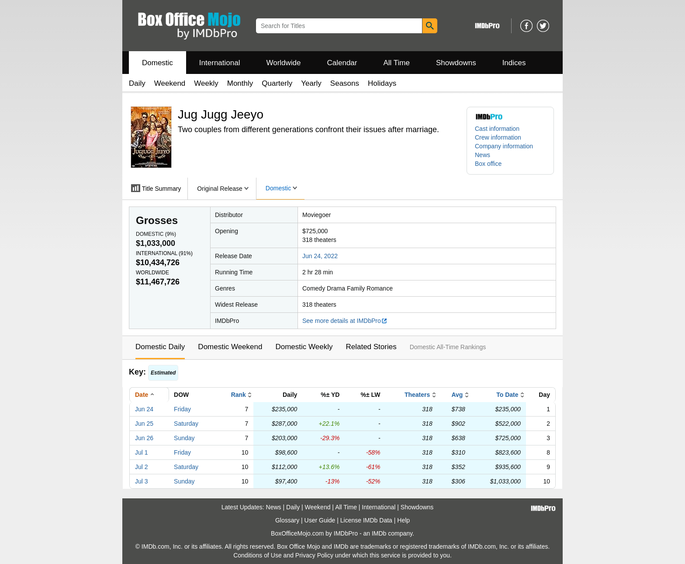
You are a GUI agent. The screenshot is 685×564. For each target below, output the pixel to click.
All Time (397, 63)
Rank (238, 394)
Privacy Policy (314, 555)
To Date (507, 394)
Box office (488, 163)
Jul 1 (141, 452)
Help (403, 520)
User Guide (320, 520)
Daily (137, 83)
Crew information (498, 137)
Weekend (170, 83)
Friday (182, 409)
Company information (504, 146)
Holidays (382, 83)
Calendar (342, 63)
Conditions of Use (257, 555)
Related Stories (371, 347)
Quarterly (277, 83)
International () (164, 253)
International (219, 63)
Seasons (344, 83)
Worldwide (283, 63)
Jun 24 (144, 409)
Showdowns (456, 63)
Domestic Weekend (230, 347)
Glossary (287, 520)
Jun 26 (144, 437)
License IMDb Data (366, 520)
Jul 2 (141, 466)
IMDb (379, 533)
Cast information (497, 128)
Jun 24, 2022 (320, 255)
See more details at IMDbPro (344, 320)
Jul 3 (141, 481)
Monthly (240, 83)
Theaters (417, 394)
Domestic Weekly (303, 347)
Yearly (311, 83)
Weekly (206, 83)
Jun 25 (144, 423)
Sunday (184, 437)
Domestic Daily (160, 347)
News (482, 154)
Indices (514, 63)
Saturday (186, 423)
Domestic (157, 63)
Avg (457, 394)
